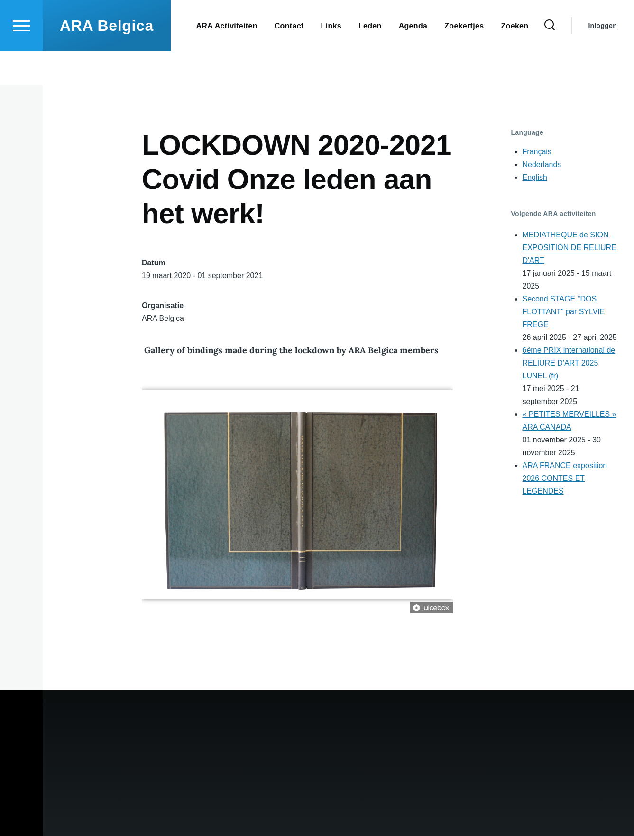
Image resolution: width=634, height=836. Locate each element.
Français (537, 152)
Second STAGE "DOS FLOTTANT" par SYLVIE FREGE (564, 312)
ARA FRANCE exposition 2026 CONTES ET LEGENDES (565, 479)
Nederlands (542, 165)
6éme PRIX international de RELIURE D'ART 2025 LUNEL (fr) (569, 363)
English (535, 178)
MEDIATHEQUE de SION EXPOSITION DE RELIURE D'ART (569, 248)
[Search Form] (549, 59)
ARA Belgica (107, 59)
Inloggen (602, 60)
